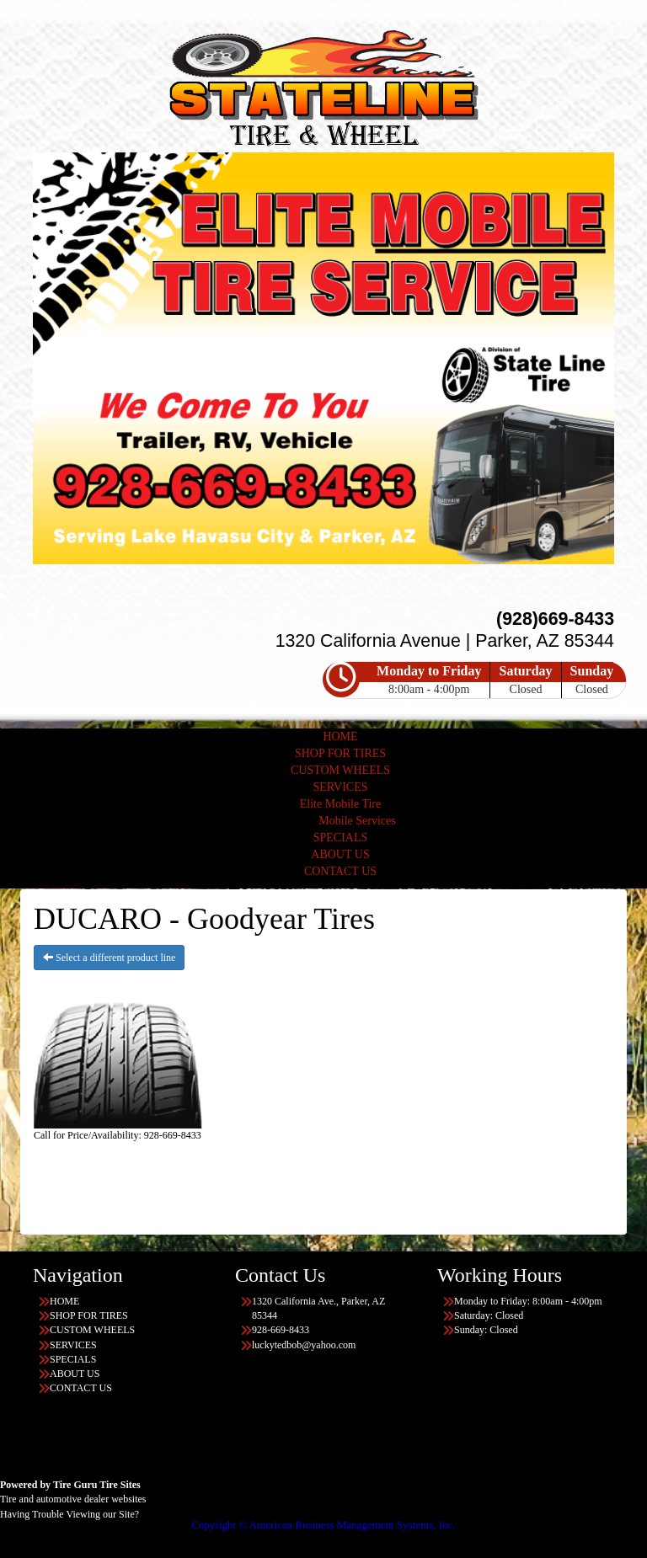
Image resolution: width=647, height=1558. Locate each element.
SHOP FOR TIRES (340, 753)
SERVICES (340, 787)
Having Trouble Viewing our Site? (69, 1514)
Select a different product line (109, 957)
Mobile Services (356, 820)
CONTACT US (340, 871)
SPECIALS (340, 837)
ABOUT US (340, 854)
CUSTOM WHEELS (340, 770)
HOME (340, 736)
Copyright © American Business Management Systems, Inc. (323, 1524)
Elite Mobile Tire (340, 804)
